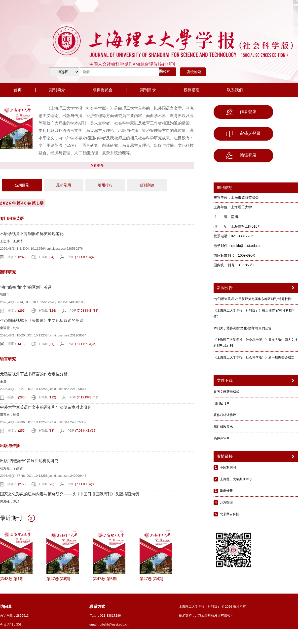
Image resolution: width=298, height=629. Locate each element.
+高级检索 (193, 72)
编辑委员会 (102, 90)
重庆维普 (226, 491)
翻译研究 (8, 272)
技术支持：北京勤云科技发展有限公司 (206, 615)
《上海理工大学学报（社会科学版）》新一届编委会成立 (254, 357)
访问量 (6, 606)
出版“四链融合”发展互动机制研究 (29, 461)
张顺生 (5, 295)
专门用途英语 (12, 218)
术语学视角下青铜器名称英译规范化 (32, 234)
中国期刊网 (228, 467)
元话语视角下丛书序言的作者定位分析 (34, 374)
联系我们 (235, 90)
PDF (82, 257)
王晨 (3, 381)
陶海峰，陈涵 (9, 501)
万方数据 (226, 502)
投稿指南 (191, 90)
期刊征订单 (222, 403)
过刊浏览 (147, 185)
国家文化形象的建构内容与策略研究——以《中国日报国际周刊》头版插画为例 (69, 494)
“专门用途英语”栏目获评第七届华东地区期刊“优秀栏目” (253, 299)
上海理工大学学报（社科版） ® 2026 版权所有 (212, 606)
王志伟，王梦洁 (11, 241)
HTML (46, 257)
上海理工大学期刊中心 (236, 479)
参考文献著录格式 (226, 391)
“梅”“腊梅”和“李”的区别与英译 (26, 287)
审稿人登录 (243, 134)
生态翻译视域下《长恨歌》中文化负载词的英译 (41, 320)
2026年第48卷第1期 (22, 203)
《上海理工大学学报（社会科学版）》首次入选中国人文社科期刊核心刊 (256, 343)
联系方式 (97, 606)
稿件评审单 (222, 438)
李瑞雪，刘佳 (9, 328)
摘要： (16, 257)
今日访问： (11, 624)
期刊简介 (57, 90)
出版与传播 (10, 446)
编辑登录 (241, 155)
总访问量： (14, 615)
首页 (18, 90)
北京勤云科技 (229, 514)
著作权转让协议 (225, 415)
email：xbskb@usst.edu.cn (109, 624)
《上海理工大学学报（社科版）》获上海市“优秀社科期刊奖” (254, 313)
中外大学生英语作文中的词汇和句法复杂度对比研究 (45, 407)
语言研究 (8, 359)
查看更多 (97, 165)
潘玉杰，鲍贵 (9, 415)
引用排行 (105, 185)
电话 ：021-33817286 (105, 615)
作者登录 (241, 112)
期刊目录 (148, 90)
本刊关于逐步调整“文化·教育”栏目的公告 (242, 328)
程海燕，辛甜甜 (11, 468)
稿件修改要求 (223, 426)
